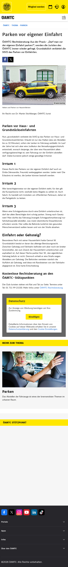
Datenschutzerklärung (19, 329)
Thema (15, 25)
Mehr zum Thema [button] (13, 343)
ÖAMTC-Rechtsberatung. (51, 287)
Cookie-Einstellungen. (48, 329)
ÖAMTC (6, 25)
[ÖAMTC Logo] (7, 7)
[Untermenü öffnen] (64, 522)
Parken (24, 25)
